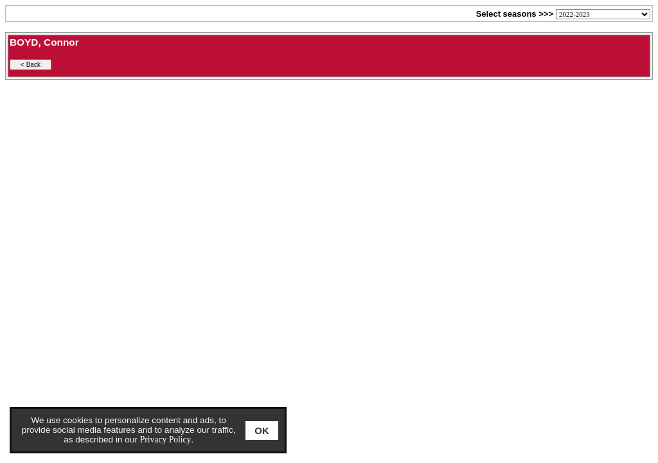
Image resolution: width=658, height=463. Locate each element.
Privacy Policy (165, 439)
